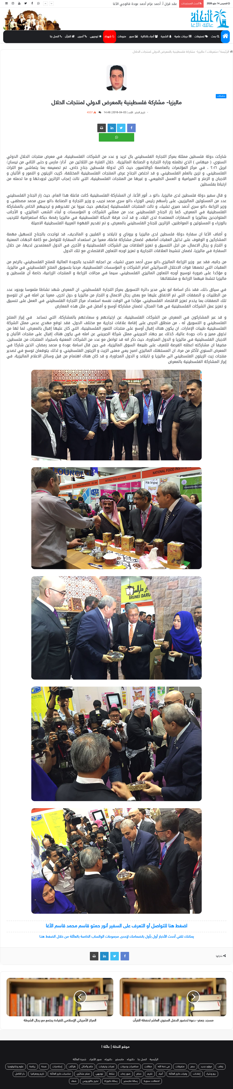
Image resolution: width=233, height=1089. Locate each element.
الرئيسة (226, 52)
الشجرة (166, 36)
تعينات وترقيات (106, 1066)
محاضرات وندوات (129, 1066)
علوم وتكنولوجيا (15, 1066)
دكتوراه (131, 1059)
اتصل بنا (56, 36)
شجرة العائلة (79, 1059)
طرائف (72, 1066)
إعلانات (196, 1073)
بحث (215, 36)
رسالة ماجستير (131, 1081)
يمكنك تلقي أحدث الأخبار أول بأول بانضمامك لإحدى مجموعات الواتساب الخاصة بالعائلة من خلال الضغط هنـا (116, 937)
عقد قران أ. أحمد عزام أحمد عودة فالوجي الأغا (145, 4)
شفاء (73, 1081)
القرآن (70, 36)
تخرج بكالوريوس (90, 1081)
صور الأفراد (95, 1059)
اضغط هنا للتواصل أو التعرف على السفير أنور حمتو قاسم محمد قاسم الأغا (116, 926)
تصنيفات (201, 36)
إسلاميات (57, 1066)
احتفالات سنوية (152, 1081)
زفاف (220, 1066)
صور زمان (125, 1073)
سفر (192, 1066)
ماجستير (119, 1059)
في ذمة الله (164, 1066)
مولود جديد (206, 1066)
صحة (43, 1066)
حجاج (138, 1073)
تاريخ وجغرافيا (37, 1073)
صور (133, 36)
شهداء (110, 36)
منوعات (122, 36)
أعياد (160, 1073)
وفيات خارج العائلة (178, 1073)
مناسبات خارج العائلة (60, 1073)
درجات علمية (182, 36)
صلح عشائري (83, 1073)
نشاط (112, 1073)
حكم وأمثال (87, 1066)
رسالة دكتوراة (111, 1081)
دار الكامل (20, 1073)
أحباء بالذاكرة (149, 36)
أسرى (82, 36)
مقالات (148, 1066)
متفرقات (212, 52)
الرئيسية (154, 1059)
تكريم (149, 1073)
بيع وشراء (211, 1073)
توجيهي (96, 36)
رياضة (32, 1066)
